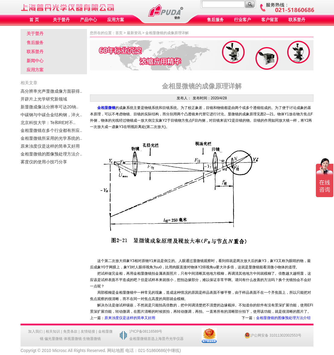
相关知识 (53, 331)
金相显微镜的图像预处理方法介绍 (283, 318)
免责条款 (70, 331)
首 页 (34, 20)
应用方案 (115, 20)
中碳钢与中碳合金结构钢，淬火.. (51, 114)
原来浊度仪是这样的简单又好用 (50, 146)
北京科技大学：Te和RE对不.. (48, 122)
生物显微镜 (92, 339)
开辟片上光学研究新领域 (44, 99)
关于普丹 (61, 20)
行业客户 (242, 20)
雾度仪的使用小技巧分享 (44, 161)
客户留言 (269, 20)
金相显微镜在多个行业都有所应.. (51, 130)
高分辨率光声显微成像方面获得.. (51, 91)
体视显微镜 (73, 339)
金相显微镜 (106, 108)
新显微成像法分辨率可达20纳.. (49, 106)
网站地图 (115, 350)
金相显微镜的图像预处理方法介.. (51, 154)
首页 (119, 33)
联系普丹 (296, 20)
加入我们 (35, 331)
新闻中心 (35, 60)
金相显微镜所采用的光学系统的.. (51, 138)
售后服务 (215, 20)
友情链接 (88, 331)
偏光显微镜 (53, 339)
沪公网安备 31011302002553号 (272, 335)
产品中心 (88, 20)
